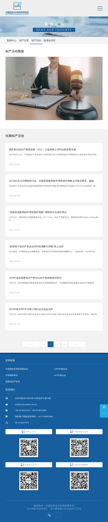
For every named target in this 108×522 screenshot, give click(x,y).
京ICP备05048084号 (37, 509)
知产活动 (36, 40)
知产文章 (24, 40)
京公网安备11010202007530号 (65, 509)
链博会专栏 (50, 40)
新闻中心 (11, 40)
